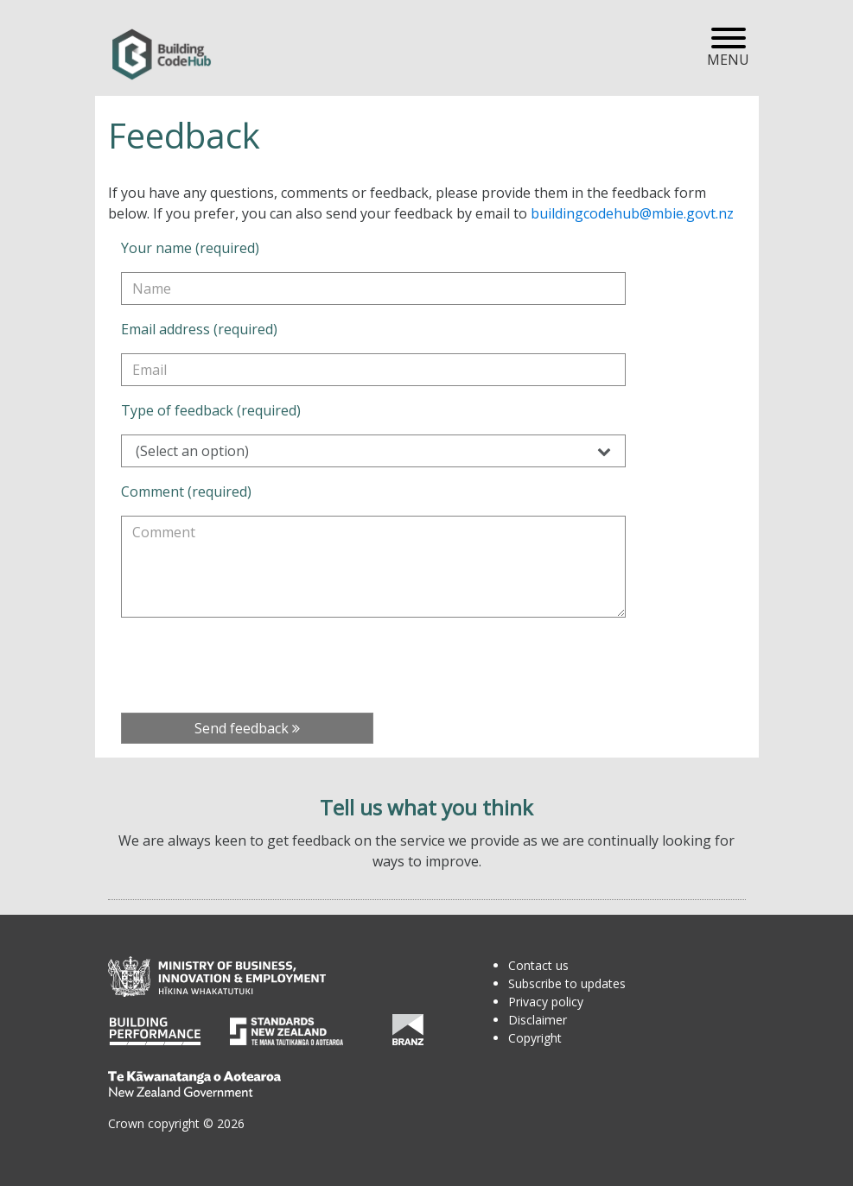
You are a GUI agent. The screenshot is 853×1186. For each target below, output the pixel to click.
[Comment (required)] (374, 567)
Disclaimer (537, 1020)
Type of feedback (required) (211, 410)
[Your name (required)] (374, 288)
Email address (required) (199, 329)
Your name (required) (190, 247)
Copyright (535, 1038)
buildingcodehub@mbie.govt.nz (632, 213)
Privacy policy (545, 1001)
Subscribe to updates (567, 983)
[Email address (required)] (374, 369)
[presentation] (252, 665)
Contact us (538, 965)
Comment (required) (186, 491)
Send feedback (247, 728)
